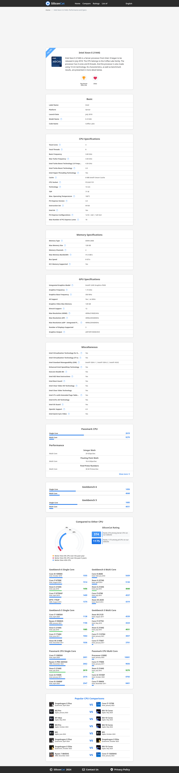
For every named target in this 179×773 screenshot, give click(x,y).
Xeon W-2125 (97, 614)
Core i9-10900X (55, 574)
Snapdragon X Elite (110, 739)
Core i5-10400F (55, 681)
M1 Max (58, 718)
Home (77, 3)
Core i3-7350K (55, 675)
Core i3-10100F (98, 675)
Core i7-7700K (98, 662)
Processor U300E (99, 655)
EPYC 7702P (54, 600)
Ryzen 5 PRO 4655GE (58, 662)
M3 (103, 732)
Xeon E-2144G (55, 587)
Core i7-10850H (56, 614)
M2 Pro (58, 710)
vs (91, 704)
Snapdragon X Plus (63, 703)
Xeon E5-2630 (98, 600)
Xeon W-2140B (55, 640)
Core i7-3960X (98, 681)
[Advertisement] (89, 28)
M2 (56, 732)
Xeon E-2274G (98, 580)
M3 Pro (58, 725)
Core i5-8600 (97, 574)
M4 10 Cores (107, 710)
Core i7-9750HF (56, 593)
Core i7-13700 (108, 703)
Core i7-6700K (55, 580)
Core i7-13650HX (109, 753)
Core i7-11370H (98, 634)
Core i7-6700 (97, 593)
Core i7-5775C (98, 621)
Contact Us (92, 769)
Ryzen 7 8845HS (62, 753)
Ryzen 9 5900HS (56, 621)
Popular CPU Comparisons (89, 698)
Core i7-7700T (98, 640)
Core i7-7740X (55, 634)
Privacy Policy (122, 769)
